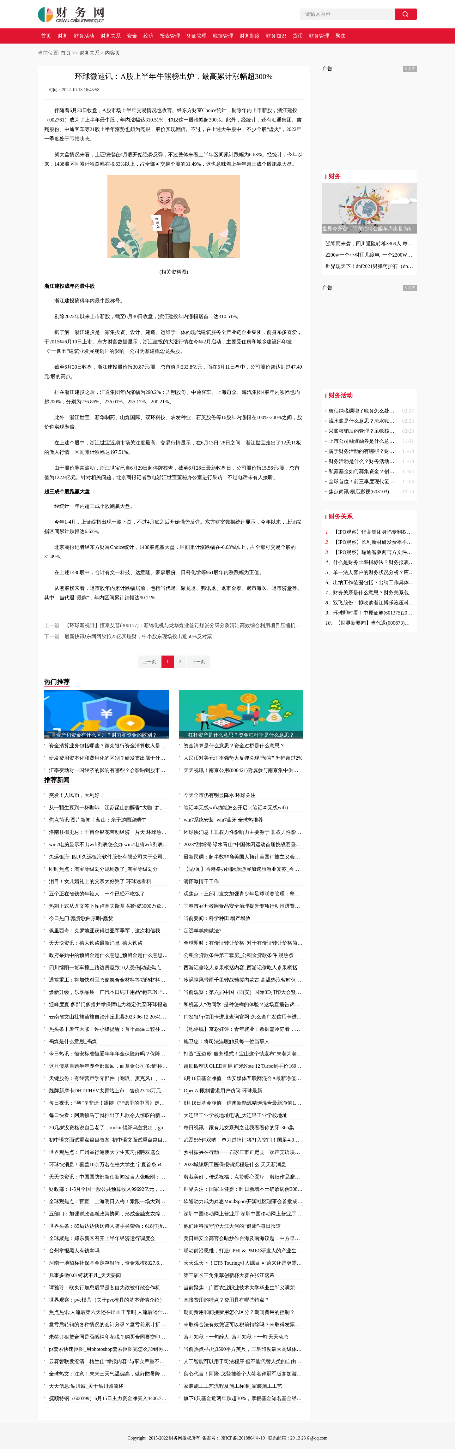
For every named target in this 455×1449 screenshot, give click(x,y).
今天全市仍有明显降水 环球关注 (220, 795)
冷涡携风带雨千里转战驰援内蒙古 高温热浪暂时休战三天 (243, 980)
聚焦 (341, 36)
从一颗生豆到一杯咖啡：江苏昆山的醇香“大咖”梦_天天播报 (109, 807)
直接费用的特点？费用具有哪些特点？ (227, 1300)
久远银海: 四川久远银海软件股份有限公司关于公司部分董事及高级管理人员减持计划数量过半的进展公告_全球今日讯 (109, 856)
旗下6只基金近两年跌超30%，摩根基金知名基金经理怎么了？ (243, 1398)
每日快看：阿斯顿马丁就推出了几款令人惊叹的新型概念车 (109, 1115)
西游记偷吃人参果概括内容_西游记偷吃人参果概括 (240, 967)
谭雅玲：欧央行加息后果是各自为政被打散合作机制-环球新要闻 (109, 1287)
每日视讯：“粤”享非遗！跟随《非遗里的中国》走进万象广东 (109, 1103)
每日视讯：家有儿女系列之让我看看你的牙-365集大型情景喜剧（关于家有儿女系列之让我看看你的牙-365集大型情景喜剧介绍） (243, 1127)
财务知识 (276, 36)
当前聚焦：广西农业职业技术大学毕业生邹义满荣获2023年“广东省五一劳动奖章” (243, 1287)
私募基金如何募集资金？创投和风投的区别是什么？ (387, 471)
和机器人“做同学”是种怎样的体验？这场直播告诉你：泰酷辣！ (243, 1004)
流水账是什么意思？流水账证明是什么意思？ (379, 421)
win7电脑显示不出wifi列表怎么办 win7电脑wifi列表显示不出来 (109, 844)
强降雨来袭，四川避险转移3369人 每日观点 (369, 243)
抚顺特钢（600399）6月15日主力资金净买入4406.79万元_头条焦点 (109, 1398)
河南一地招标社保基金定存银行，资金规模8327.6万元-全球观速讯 (109, 1263)
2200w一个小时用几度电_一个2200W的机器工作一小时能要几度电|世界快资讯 (369, 255)
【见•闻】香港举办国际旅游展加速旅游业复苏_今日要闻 (243, 869)
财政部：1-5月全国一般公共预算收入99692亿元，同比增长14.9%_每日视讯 (109, 1189)
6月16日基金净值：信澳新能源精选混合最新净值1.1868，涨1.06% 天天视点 (243, 1103)
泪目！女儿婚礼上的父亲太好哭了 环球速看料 (100, 881)
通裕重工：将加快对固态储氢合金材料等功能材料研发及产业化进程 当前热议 (109, 980)
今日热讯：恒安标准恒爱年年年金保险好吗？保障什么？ (109, 1053)
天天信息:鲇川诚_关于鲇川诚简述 (86, 1386)
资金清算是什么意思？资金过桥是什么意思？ (234, 745)
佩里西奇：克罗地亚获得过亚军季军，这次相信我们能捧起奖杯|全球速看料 (109, 930)
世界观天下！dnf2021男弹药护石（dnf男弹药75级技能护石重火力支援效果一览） (369, 266)
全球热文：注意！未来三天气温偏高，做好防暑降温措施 (109, 1373)
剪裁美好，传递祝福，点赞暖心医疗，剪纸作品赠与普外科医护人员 (243, 1176)
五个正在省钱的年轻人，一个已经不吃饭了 (97, 893)
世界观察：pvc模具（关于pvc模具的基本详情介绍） (107, 1300)
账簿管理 (223, 36)
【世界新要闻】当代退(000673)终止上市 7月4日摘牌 (394, 623)
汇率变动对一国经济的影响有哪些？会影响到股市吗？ (109, 770)
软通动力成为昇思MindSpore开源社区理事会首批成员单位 (243, 1201)
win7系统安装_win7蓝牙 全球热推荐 (223, 819)
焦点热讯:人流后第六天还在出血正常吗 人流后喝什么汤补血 (109, 1312)
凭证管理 (196, 36)
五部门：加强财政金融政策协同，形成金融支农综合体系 (109, 1213)
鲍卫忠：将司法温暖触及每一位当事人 (227, 1041)
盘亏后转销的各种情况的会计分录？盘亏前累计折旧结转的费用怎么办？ (109, 1324)
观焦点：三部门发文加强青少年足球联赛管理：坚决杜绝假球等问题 (243, 893)
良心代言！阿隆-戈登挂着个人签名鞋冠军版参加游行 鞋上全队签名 (243, 1373)
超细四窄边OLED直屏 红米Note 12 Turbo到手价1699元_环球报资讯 (243, 1066)
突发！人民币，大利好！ (77, 795)
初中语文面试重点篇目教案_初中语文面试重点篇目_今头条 (109, 1140)
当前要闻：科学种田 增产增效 (217, 918)
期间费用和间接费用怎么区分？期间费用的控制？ (239, 1312)
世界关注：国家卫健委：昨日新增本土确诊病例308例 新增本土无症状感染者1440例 (243, 1189)
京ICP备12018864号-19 (243, 1438)
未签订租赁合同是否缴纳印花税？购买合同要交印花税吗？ (109, 1336)
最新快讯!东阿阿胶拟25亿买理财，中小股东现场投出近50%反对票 (138, 636)
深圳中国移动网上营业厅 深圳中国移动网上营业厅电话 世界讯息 (243, 1213)
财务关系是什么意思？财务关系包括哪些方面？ (386, 592)
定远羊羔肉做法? (202, 930)
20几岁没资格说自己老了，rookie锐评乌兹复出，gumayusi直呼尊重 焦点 (109, 1127)
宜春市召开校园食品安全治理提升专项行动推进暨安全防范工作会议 (243, 906)
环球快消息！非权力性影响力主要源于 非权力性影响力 (243, 832)
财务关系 (110, 36)
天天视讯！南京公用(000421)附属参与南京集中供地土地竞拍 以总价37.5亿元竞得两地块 (243, 770)
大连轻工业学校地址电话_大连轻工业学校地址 (235, 1115)
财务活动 (84, 36)
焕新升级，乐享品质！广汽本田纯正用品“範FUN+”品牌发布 (109, 992)
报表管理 (170, 36)
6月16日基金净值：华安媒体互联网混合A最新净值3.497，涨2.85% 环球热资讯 (243, 1078)
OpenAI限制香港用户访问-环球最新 (223, 1090)
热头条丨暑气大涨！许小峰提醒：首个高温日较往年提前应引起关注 (109, 1029)
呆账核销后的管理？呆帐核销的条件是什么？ (379, 431)
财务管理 (319, 36)
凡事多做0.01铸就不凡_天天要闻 (85, 1275)
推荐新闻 (57, 779)
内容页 (112, 53)
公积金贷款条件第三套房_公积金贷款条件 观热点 (239, 955)
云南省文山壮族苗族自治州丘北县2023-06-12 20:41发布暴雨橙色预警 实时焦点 (109, 1016)
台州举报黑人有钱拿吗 (74, 1250)
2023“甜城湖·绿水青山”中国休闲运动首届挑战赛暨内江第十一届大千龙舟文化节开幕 (243, 844)
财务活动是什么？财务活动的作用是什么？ (377, 461)
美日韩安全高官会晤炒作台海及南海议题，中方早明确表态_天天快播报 (243, 1238)
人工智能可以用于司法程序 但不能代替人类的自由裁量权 (243, 1361)
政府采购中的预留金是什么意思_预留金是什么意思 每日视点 (109, 955)
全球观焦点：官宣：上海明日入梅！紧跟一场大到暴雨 (109, 1201)
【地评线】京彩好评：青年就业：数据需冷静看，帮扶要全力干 (243, 1029)
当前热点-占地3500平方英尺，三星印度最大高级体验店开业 (243, 1349)
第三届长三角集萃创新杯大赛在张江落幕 (229, 1275)
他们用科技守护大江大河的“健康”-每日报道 (232, 1226)
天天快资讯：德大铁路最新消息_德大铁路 (96, 943)
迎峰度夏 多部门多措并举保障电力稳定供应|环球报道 (108, 1004)
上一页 (149, 661)
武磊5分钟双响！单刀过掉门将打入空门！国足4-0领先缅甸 (243, 1140)
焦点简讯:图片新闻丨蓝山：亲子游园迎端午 (97, 819)
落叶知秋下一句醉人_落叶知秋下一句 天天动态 (236, 1336)
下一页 (198, 661)
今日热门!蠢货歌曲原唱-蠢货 (81, 918)
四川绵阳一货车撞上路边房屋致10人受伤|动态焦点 (105, 967)
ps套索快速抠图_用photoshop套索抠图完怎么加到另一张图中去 (109, 1349)
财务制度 (250, 36)
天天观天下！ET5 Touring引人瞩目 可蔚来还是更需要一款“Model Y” (243, 1263)
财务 (63, 36)
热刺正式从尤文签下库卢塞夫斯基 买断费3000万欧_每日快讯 (109, 906)
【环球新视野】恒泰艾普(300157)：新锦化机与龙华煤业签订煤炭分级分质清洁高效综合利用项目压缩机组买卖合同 (192, 625)
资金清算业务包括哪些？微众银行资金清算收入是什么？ (109, 745)
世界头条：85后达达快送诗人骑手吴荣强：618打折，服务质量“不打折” (109, 1226)
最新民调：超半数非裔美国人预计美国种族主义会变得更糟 (243, 856)
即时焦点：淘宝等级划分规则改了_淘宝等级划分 (103, 869)
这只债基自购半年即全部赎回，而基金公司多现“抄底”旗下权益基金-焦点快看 (109, 1066)
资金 (132, 36)
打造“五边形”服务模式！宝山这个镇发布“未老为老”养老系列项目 (243, 1053)
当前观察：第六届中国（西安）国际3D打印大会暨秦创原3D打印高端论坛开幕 (243, 992)
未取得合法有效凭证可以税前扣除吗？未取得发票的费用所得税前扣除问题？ (243, 1324)
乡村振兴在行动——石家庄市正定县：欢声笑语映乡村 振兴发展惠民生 (243, 1152)
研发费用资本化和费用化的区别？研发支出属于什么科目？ (109, 758)
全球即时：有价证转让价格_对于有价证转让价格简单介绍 (243, 943)
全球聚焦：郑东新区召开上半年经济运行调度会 (102, 1238)
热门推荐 (57, 681)
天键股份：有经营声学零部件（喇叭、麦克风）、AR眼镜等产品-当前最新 (109, 1078)
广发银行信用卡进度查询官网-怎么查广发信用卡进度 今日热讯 (243, 1016)
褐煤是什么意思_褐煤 (73, 1041)
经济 (148, 36)
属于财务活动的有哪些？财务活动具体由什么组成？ (387, 451)
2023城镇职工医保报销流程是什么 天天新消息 (235, 1164)
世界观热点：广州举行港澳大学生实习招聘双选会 (104, 1152)
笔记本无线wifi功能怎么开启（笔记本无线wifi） (237, 807)
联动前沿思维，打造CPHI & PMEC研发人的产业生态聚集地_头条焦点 (243, 1250)
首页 (46, 36)
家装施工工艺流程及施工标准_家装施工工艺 (233, 1386)
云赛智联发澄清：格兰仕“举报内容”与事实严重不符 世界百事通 (109, 1361)
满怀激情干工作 (201, 881)
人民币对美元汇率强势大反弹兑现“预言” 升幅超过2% (243, 758)
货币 (298, 36)
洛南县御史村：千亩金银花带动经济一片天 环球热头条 (109, 832)
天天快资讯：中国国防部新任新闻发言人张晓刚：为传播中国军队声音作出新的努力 (109, 1176)
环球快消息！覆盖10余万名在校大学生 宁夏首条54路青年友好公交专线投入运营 (109, 1164)
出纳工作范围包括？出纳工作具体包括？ (378, 582)
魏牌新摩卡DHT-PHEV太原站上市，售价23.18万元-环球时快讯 (109, 1090)
